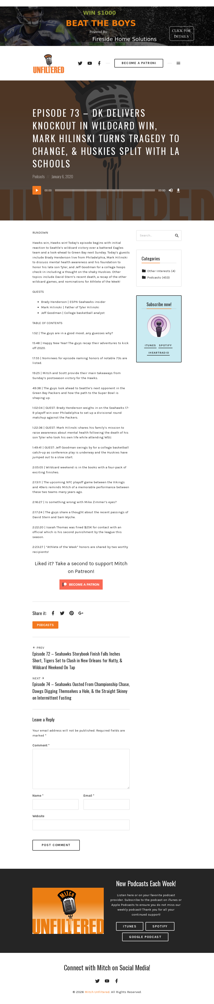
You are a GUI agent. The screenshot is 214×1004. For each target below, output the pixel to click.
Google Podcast (145, 937)
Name (37, 796)
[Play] (36, 190)
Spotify (165, 345)
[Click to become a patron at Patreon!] (81, 584)
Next (38, 678)
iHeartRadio (158, 352)
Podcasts (38, 176)
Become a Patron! (139, 63)
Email (88, 796)
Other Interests (158, 271)
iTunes (150, 345)
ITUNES (129, 926)
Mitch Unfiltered (97, 992)
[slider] (105, 190)
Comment (41, 745)
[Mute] (171, 190)
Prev (38, 648)
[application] (107, 190)
